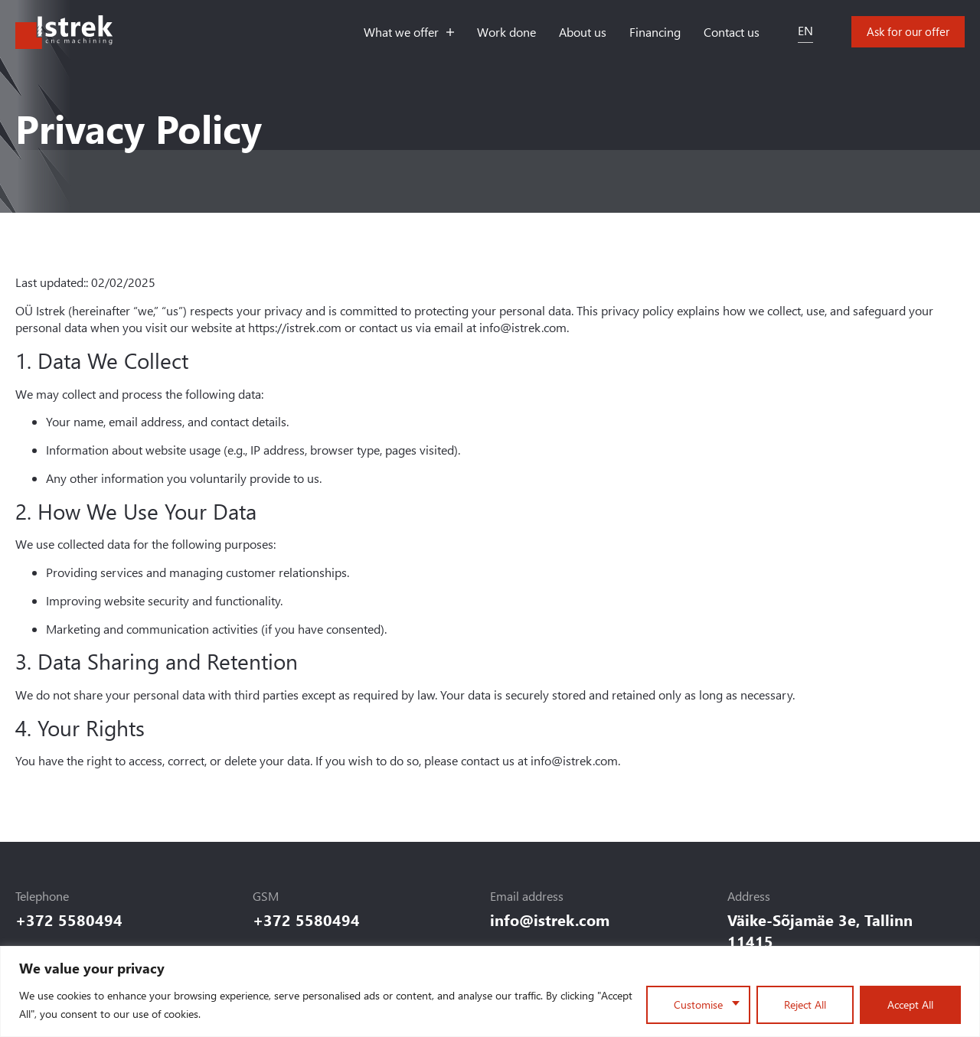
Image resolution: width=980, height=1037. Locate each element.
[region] (490, 991)
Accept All (910, 1004)
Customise (698, 1004)
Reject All (805, 1004)
